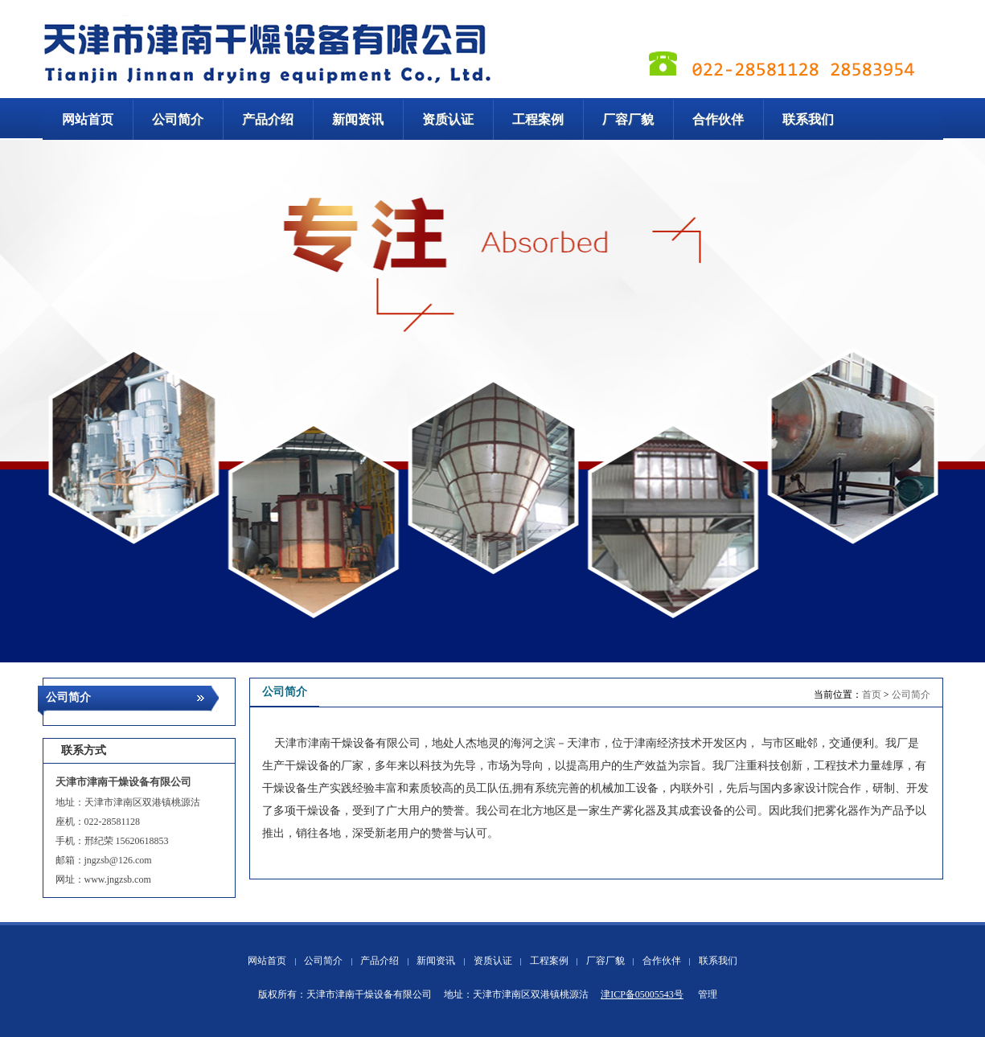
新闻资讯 (436, 960)
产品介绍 (379, 960)
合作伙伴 (661, 960)
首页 (871, 694)
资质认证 (493, 960)
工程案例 (549, 960)
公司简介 (911, 694)
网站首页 (267, 960)
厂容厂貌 (605, 960)
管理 (707, 994)
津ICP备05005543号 (642, 994)
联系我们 (718, 960)
